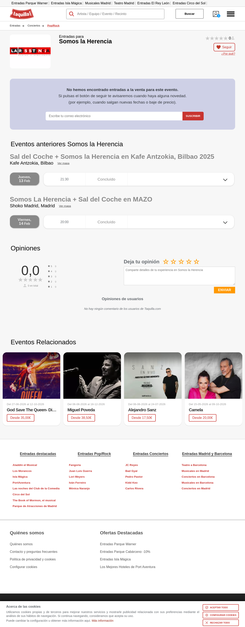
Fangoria (75, 465)
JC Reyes (131, 465)
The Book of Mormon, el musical (34, 500)
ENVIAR (224, 290)
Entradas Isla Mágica (66, 3)
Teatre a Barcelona (194, 465)
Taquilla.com (19, 10)
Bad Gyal (131, 471)
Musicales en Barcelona (197, 482)
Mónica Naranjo (79, 488)
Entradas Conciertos (150, 454)
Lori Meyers (77, 476)
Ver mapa (63, 163)
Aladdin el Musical (25, 465)
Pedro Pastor (134, 476)
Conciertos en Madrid (196, 488)
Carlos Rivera (134, 488)
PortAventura (21, 482)
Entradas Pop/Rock (94, 454)
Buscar (190, 13)
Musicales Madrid (97, 3)
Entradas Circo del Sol (189, 3)
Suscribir (193, 116)
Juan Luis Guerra (80, 471)
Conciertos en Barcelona (198, 476)
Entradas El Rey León (153, 3)
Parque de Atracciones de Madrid (35, 506)
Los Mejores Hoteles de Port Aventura (127, 567)
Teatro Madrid (124, 3)
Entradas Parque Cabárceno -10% (125, 551)
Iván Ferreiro (77, 482)
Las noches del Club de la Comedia (36, 488)
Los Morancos (22, 471)
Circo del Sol (21, 494)
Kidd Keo (131, 482)
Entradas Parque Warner (30, 3)
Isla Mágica (20, 476)
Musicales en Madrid (195, 471)
